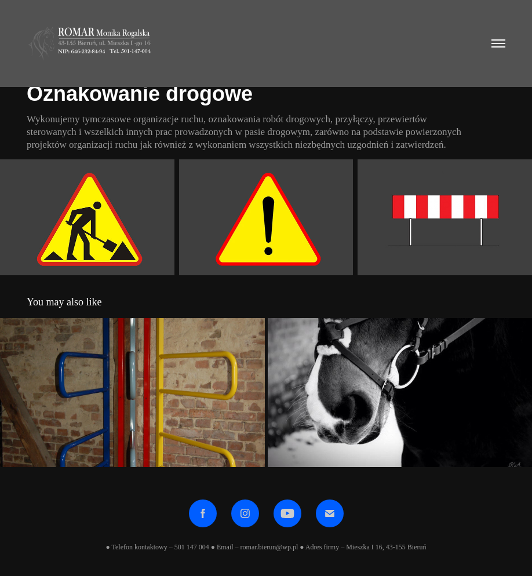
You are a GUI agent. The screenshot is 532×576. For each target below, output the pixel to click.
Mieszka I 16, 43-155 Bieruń (385, 547)
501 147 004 (192, 547)
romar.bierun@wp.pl (269, 547)
